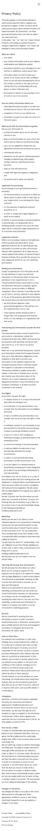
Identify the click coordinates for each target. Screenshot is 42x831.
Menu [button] (38, 4)
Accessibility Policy (23, 813)
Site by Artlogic (7, 825)
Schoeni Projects (18, 4)
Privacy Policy (7, 813)
